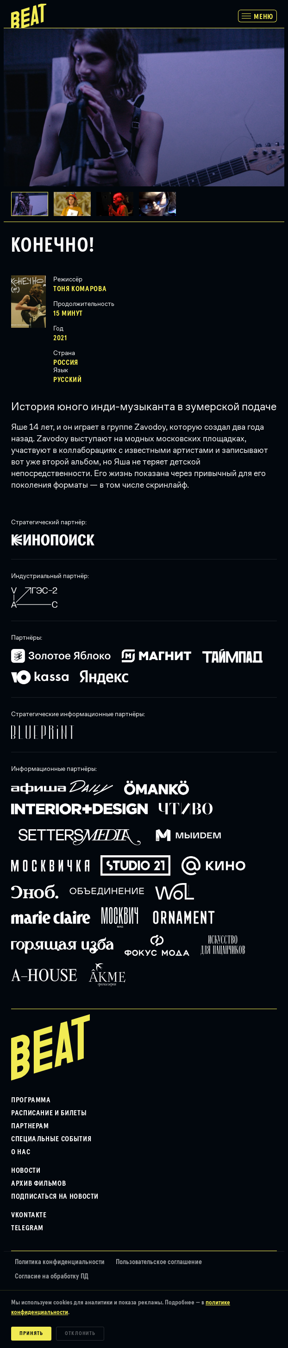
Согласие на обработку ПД (51, 1276)
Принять (31, 1333)
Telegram (27, 1228)
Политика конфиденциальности (60, 1262)
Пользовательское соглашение (159, 1262)
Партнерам (30, 1126)
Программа (31, 1100)
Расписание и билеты (49, 1113)
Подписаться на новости (55, 1196)
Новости (25, 1170)
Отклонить (80, 1333)
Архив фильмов (38, 1183)
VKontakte (29, 1215)
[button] (75, 204)
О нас (20, 1152)
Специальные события (51, 1139)
